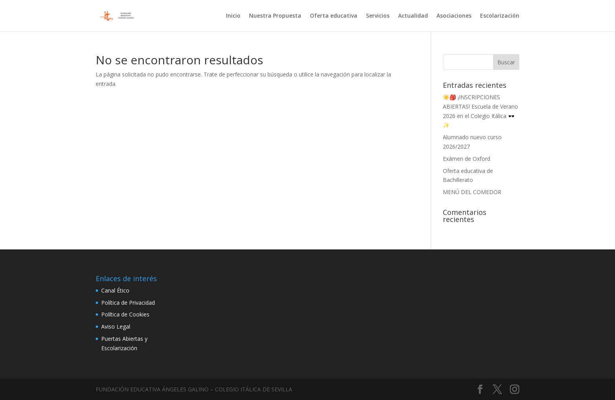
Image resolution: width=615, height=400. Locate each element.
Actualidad (413, 16)
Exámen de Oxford (466, 158)
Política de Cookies (125, 314)
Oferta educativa (333, 16)
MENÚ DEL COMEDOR (472, 192)
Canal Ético (115, 290)
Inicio (233, 16)
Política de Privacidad (128, 302)
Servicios (377, 16)
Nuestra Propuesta (275, 16)
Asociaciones (454, 16)
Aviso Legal (115, 326)
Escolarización (499, 16)
